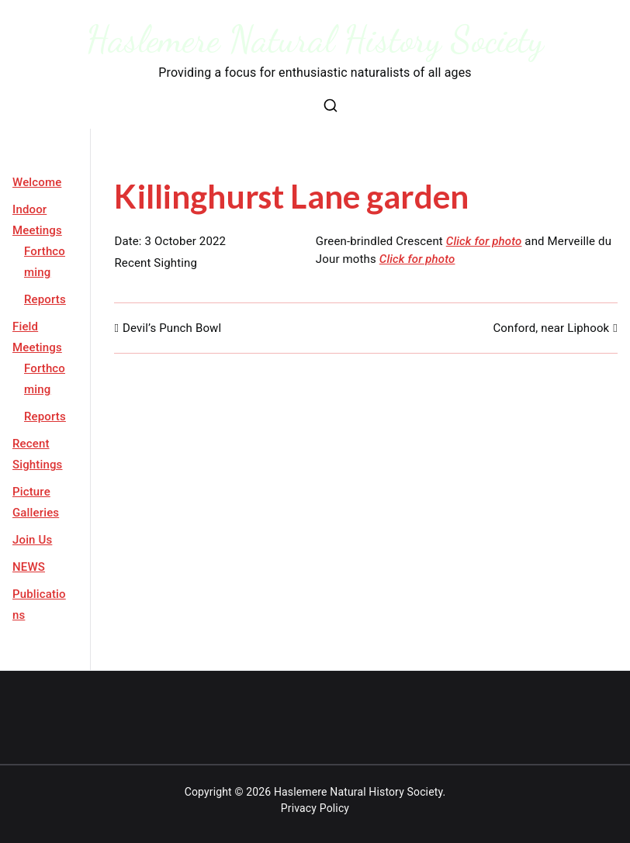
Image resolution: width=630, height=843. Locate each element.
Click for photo (484, 241)
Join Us (32, 540)
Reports (45, 299)
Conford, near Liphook (551, 328)
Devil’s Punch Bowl (172, 328)
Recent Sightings (37, 454)
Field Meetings (37, 337)
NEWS (28, 567)
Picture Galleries (35, 502)
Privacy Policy (315, 808)
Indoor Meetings (37, 219)
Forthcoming (44, 261)
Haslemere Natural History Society (315, 39)
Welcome (36, 182)
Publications (39, 604)
